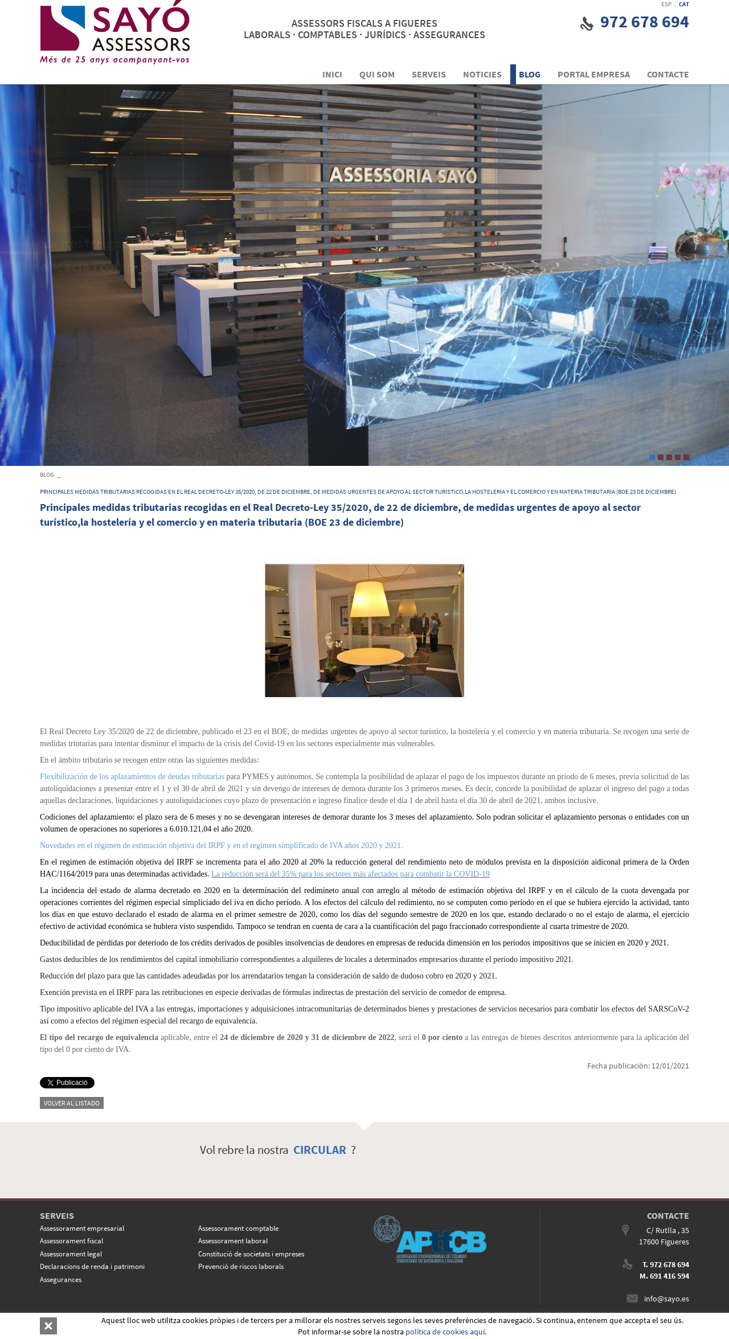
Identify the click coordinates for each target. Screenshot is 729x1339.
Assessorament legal (71, 1254)
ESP (666, 4)
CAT (684, 4)
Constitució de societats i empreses (251, 1254)
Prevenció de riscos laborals (241, 1266)
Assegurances (60, 1279)
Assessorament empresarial (82, 1228)
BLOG (47, 474)
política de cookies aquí (445, 1331)
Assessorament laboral (233, 1241)
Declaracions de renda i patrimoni (92, 1266)
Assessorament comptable (238, 1228)
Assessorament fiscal (71, 1241)
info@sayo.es (666, 1298)
